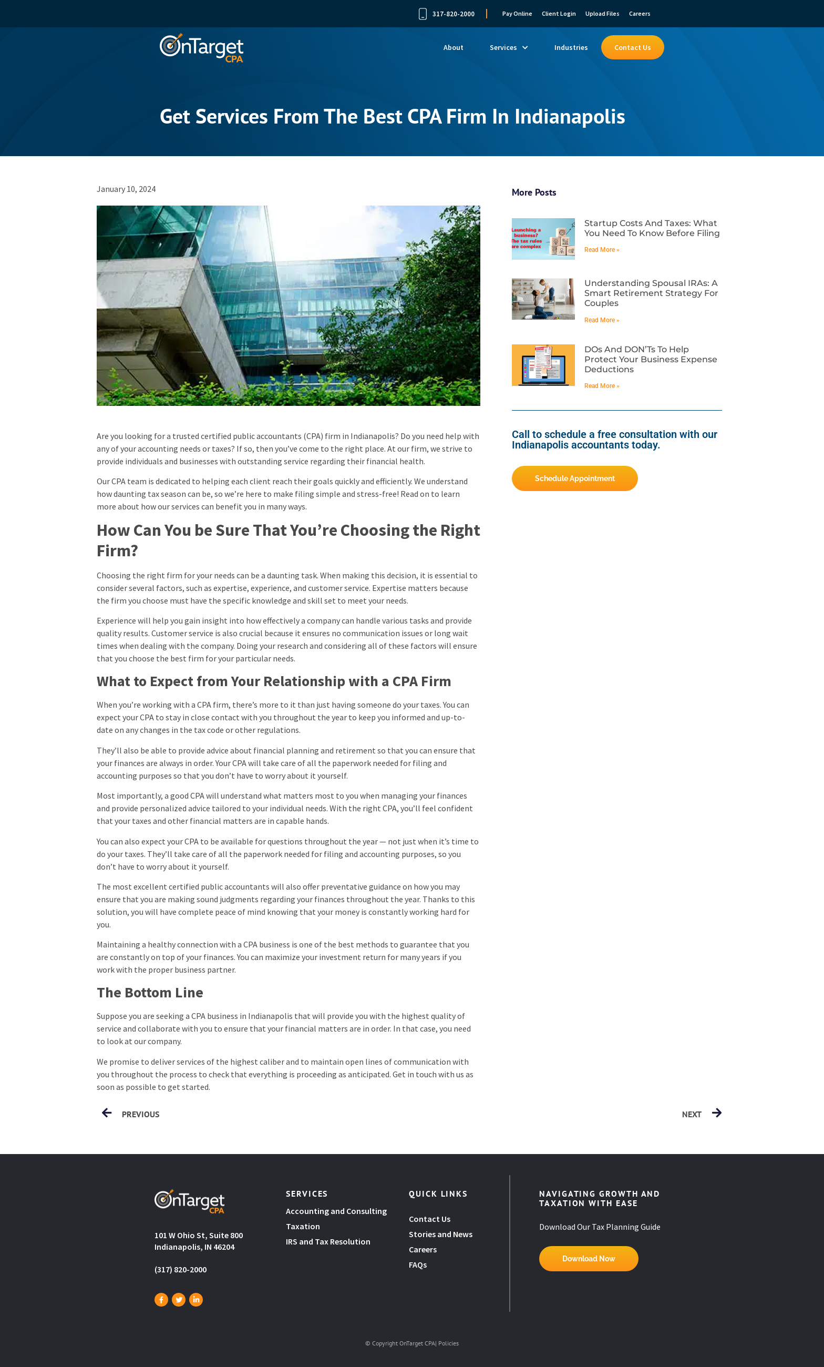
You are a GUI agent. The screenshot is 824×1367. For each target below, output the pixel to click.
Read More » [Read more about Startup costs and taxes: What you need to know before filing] (602, 249)
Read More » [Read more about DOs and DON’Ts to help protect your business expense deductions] (602, 386)
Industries (571, 47)
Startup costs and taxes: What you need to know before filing (652, 228)
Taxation (303, 1226)
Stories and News (440, 1234)
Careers (640, 13)
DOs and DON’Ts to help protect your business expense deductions (650, 359)
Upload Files (602, 13)
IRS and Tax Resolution (328, 1241)
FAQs (418, 1264)
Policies (448, 1343)
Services (509, 47)
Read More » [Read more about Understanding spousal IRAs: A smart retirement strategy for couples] (602, 320)
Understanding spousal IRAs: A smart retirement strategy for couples (651, 293)
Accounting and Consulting (337, 1211)
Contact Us (632, 47)
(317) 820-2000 (180, 1269)
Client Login (559, 13)
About (454, 47)
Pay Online (517, 13)
